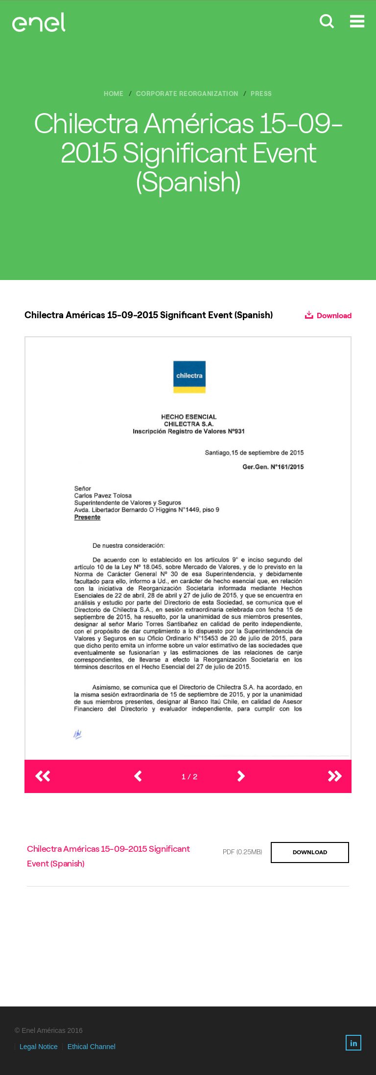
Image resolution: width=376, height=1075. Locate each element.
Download (328, 315)
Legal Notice (39, 1047)
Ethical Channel (92, 1047)
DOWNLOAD (310, 852)
